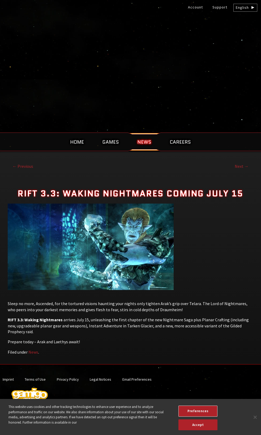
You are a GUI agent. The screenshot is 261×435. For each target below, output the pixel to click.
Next (242, 166)
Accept (198, 427)
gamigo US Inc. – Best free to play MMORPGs (130, 44)
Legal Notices (100, 379)
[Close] (255, 420)
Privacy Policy (68, 379)
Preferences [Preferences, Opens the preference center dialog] (197, 414)
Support (219, 7)
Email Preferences (137, 379)
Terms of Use (35, 379)
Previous (22, 166)
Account (195, 7)
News (33, 352)
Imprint (8, 379)
